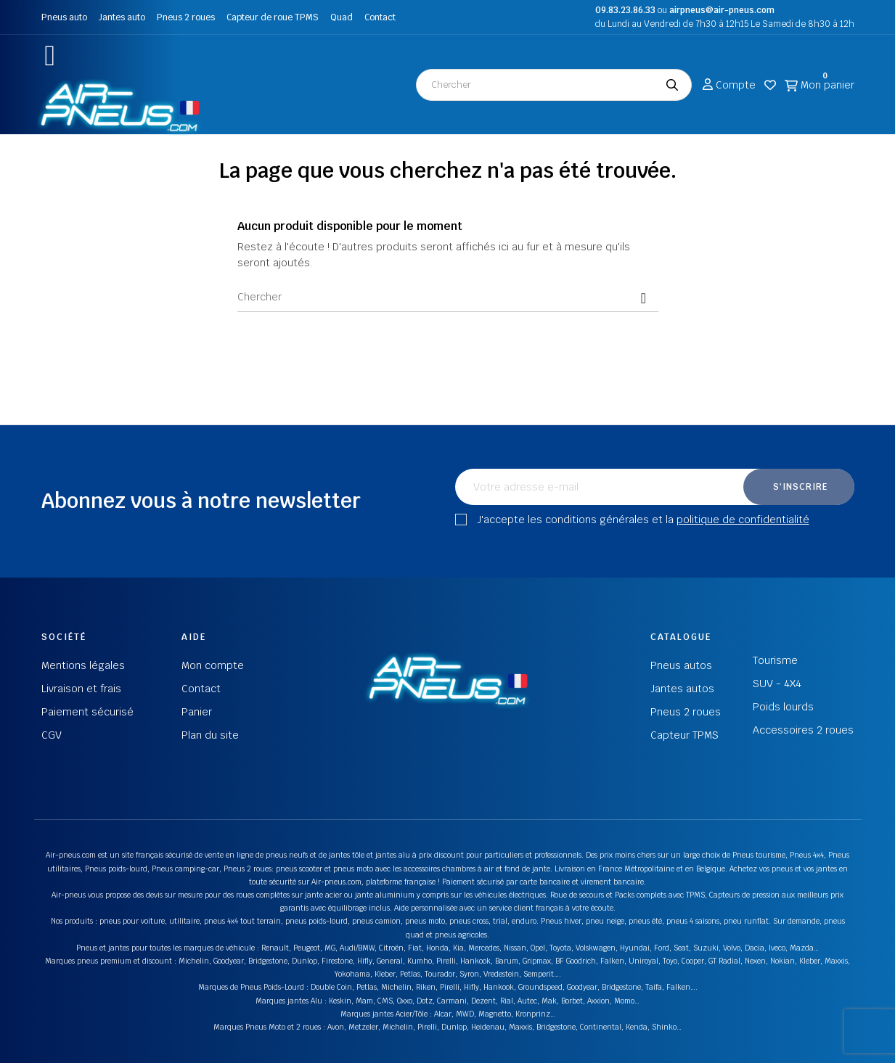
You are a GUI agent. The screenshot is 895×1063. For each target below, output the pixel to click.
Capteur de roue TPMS (272, 17)
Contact (380, 17)
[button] (50, 55)
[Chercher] (447, 297)
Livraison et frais (81, 688)
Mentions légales (83, 665)
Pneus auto (64, 17)
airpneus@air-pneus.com (722, 10)
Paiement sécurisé (87, 711)
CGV (51, 735)
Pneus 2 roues (186, 17)
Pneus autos (681, 665)
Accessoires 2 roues (803, 729)
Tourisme (775, 660)
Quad (341, 17)
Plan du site (210, 735)
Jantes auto (122, 17)
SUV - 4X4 (777, 683)
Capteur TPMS (684, 735)
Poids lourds (783, 706)
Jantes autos (682, 688)
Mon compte (212, 665)
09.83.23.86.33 (625, 10)
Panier (196, 711)
